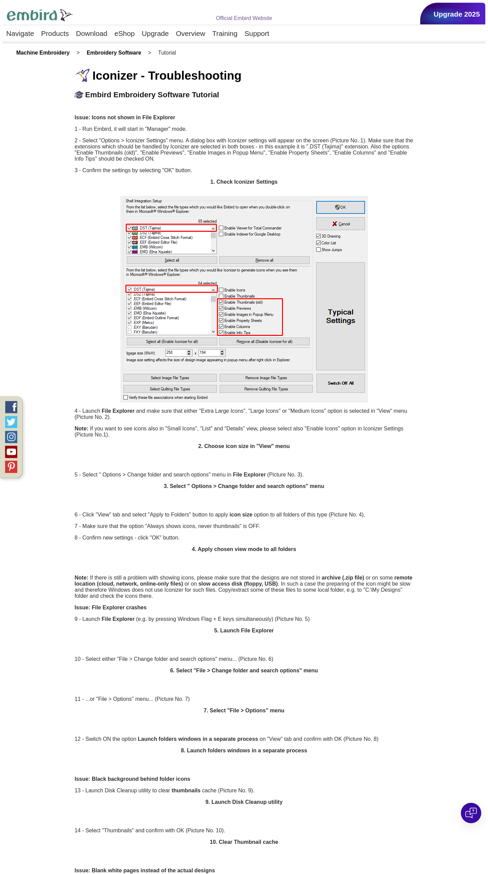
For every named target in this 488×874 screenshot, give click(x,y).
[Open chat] (471, 813)
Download (91, 33)
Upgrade (155, 33)
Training (224, 33)
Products (55, 33)
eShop (124, 33)
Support (257, 33)
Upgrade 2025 (457, 14)
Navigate (20, 33)
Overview (190, 33)
